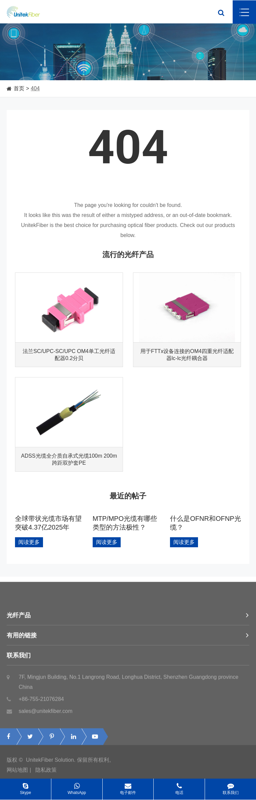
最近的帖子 (128, 496)
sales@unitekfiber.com (39, 713)
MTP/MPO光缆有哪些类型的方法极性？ (125, 523)
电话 (179, 787)
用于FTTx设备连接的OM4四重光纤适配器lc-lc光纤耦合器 (187, 354)
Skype (25, 787)
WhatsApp (76, 787)
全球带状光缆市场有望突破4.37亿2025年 (48, 523)
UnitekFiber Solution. (51, 761)
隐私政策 (46, 771)
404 (35, 88)
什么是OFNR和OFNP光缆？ (205, 523)
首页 (19, 88)
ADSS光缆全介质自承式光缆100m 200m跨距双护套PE (69, 459)
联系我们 (128, 657)
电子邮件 (128, 787)
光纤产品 (128, 616)
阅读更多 (29, 542)
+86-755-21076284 (35, 701)
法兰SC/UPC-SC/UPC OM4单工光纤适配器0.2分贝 (69, 354)
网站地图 (17, 771)
